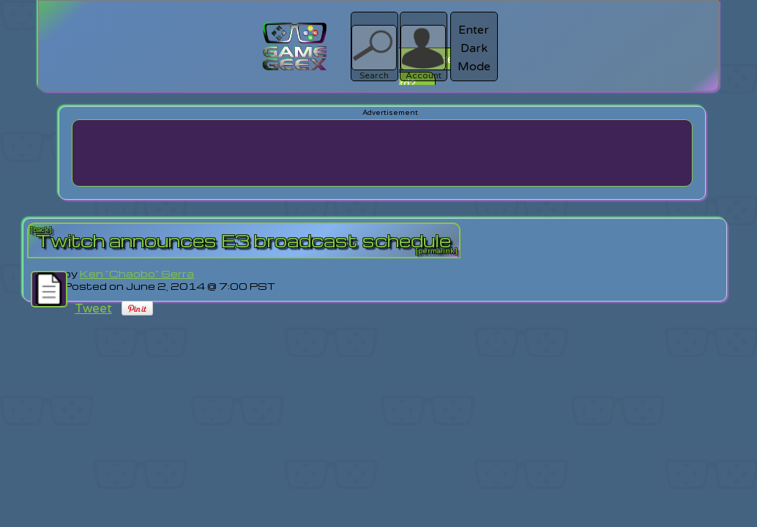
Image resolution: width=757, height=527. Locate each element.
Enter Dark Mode (474, 48)
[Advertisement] (382, 153)
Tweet (93, 308)
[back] (41, 229)
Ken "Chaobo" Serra (137, 273)
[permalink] (436, 251)
